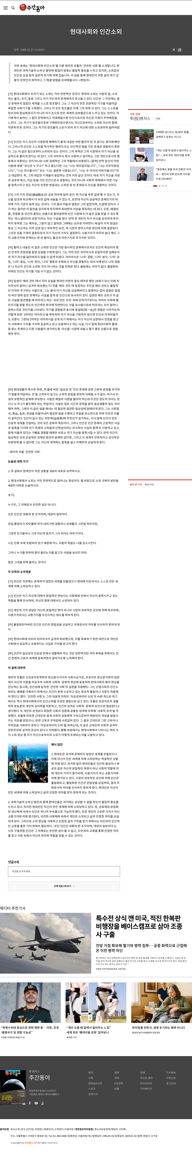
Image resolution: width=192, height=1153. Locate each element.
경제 (116, 1072)
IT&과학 (118, 1083)
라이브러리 (146, 1083)
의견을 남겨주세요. (21, 871)
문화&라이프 (95, 1083)
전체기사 (93, 1094)
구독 (158, 118)
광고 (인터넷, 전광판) (31, 1129)
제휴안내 (48, 1129)
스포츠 (92, 1088)
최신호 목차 (146, 1078)
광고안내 (171, 1083)
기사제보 (171, 1072)
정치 (90, 1072)
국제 (116, 1078)
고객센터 (58, 1129)
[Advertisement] (56, 361)
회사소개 (15, 1129)
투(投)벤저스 (140, 118)
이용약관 (69, 1129)
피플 (116, 1088)
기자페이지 (146, 1088)
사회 (90, 1078)
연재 (142, 1072)
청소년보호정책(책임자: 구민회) (110, 1129)
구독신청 (171, 1078)
